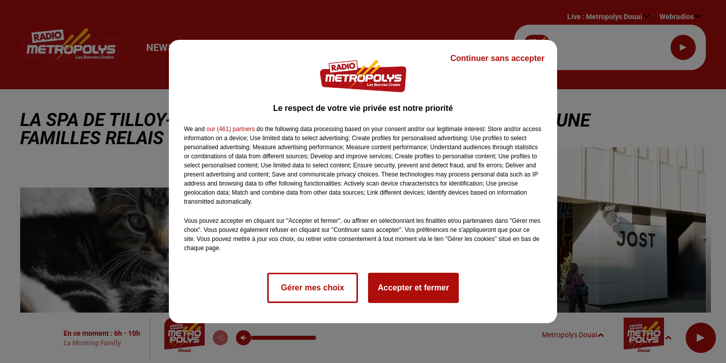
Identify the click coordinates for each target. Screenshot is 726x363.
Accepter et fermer (413, 287)
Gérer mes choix (312, 287)
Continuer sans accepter (497, 58)
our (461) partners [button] (230, 129)
